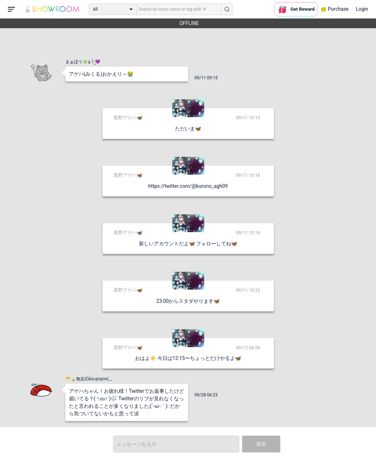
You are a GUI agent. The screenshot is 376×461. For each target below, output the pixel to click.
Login (362, 9)
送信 (261, 444)
